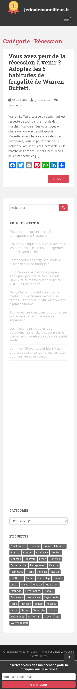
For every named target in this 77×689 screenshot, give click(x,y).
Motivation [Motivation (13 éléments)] (52, 584)
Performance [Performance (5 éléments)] (32, 591)
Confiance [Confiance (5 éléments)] (42, 552)
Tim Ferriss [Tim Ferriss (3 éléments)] (34, 616)
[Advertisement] (40, 435)
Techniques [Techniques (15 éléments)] (17, 616)
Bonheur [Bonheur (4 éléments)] (35, 546)
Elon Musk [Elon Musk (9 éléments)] (55, 559)
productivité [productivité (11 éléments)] (33, 597)
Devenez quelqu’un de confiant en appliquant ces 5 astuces (35, 233)
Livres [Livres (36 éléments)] (14, 584)
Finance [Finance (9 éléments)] (53, 565)
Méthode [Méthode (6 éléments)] (16, 591)
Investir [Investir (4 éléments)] (55, 571)
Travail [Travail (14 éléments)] (48, 616)
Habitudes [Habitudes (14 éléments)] (17, 571)
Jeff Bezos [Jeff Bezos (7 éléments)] (16, 578)
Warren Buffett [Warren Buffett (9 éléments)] (19, 623)
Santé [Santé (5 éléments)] (14, 610)
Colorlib (57, 651)
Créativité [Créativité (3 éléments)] (30, 559)
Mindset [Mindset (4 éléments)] (37, 584)
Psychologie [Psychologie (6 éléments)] (51, 597)
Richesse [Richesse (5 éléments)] (26, 604)
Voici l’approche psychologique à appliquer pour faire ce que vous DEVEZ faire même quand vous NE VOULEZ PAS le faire (35, 278)
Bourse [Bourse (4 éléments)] (15, 552)
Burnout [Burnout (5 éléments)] (27, 552)
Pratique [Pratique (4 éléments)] (49, 591)
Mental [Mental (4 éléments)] (25, 584)
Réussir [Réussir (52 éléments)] (38, 604)
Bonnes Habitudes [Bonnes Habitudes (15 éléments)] (54, 546)
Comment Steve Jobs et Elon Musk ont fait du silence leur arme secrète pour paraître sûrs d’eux (37, 352)
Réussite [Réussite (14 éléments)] (51, 604)
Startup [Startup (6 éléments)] (25, 610)
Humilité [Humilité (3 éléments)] (42, 571)
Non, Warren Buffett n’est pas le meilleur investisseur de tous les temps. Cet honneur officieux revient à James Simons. (37, 298)
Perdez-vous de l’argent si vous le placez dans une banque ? (35, 262)
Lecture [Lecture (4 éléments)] (58, 578)
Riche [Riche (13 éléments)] (14, 604)
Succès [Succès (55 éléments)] (52, 610)
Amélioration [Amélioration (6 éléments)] (18, 546)
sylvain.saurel (42, 100)
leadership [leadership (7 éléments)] (43, 578)
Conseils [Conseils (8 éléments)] (16, 559)
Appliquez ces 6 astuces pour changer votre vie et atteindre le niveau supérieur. (38, 316)
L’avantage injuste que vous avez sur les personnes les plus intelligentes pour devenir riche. (37, 248)
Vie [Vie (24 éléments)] (57, 616)
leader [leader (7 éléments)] (30, 578)
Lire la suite (58, 179)
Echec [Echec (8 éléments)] (42, 559)
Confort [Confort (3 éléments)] (56, 552)
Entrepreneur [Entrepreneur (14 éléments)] (38, 565)
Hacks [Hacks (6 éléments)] (30, 571)
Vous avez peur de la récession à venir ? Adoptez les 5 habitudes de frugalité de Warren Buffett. (37, 72)
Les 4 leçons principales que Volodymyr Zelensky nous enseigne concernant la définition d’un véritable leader (38, 334)
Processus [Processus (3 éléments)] (17, 597)
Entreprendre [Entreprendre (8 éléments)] (18, 565)
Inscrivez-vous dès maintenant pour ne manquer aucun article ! (38, 667)
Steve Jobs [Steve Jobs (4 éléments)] (39, 610)
